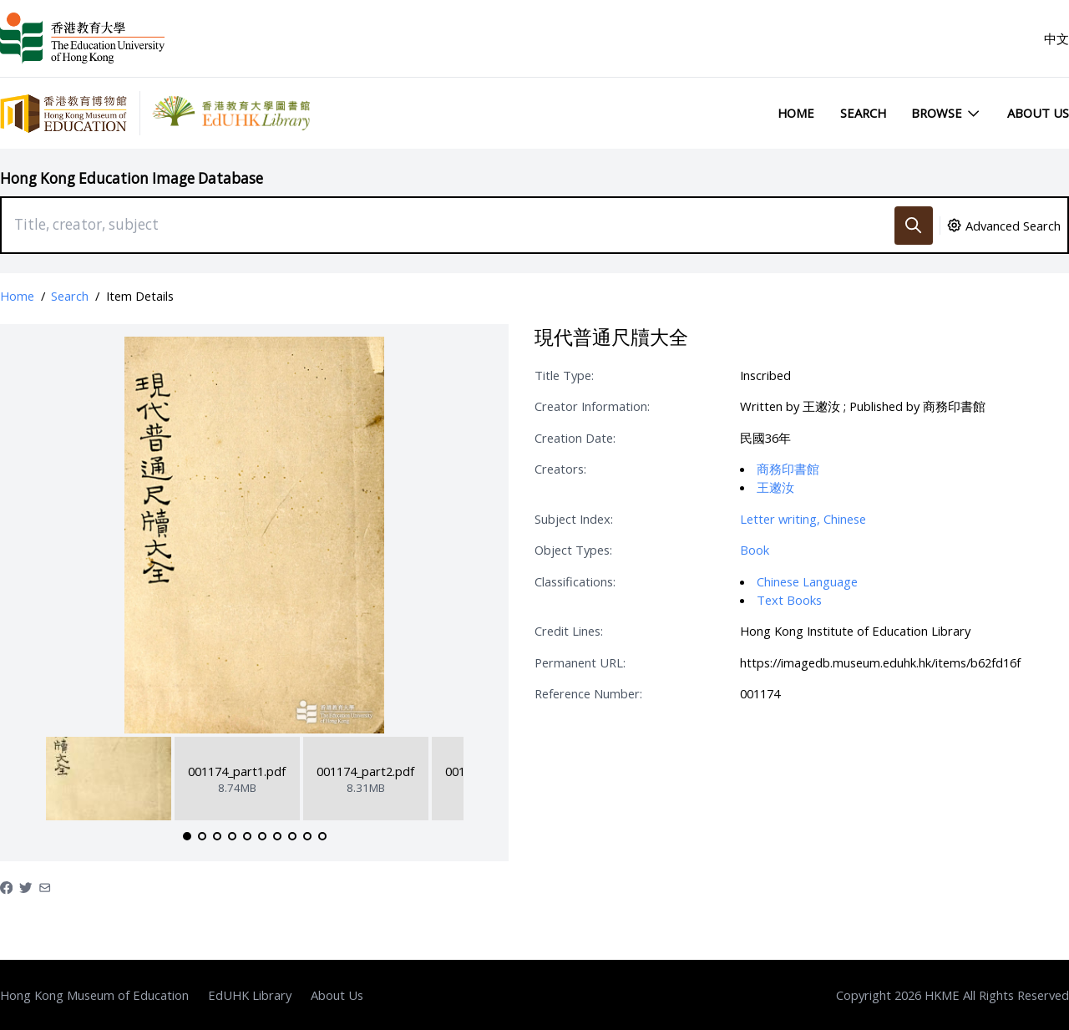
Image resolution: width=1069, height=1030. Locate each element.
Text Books (789, 599)
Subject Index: (573, 518)
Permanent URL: (580, 662)
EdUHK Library (249, 995)
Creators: (560, 468)
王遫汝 (775, 487)
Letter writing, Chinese (803, 518)
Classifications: (575, 581)
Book (754, 549)
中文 (1056, 38)
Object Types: (573, 549)
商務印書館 (788, 468)
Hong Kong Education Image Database (131, 178)
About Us (1038, 112)
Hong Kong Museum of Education (94, 995)
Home (796, 112)
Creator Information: (592, 406)
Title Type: (564, 375)
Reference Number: (588, 693)
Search (863, 112)
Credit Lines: (568, 630)
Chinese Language (807, 581)
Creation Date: (575, 437)
